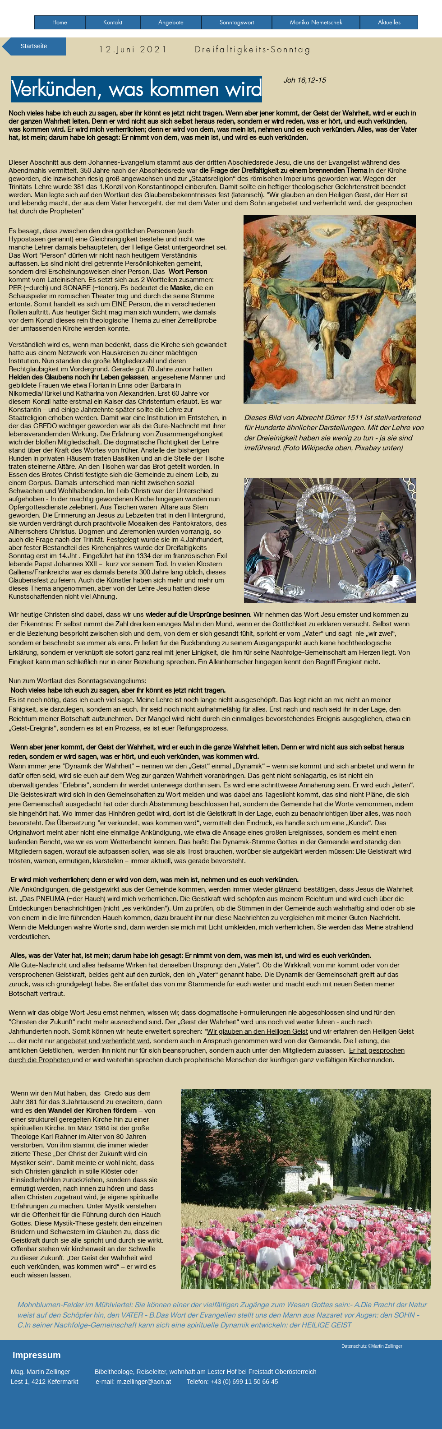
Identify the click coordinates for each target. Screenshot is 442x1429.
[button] (171, 22)
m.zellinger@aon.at (143, 1381)
